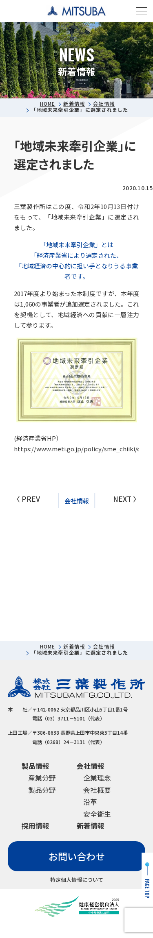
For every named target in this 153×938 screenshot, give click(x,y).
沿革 (90, 802)
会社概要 (97, 790)
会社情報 (104, 104)
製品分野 (42, 790)
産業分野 (42, 778)
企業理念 (97, 778)
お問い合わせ (77, 856)
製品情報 (35, 766)
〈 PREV (26, 499)
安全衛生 (97, 814)
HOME (47, 104)
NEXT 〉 (126, 499)
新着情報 (74, 104)
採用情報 (35, 826)
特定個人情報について (76, 880)
